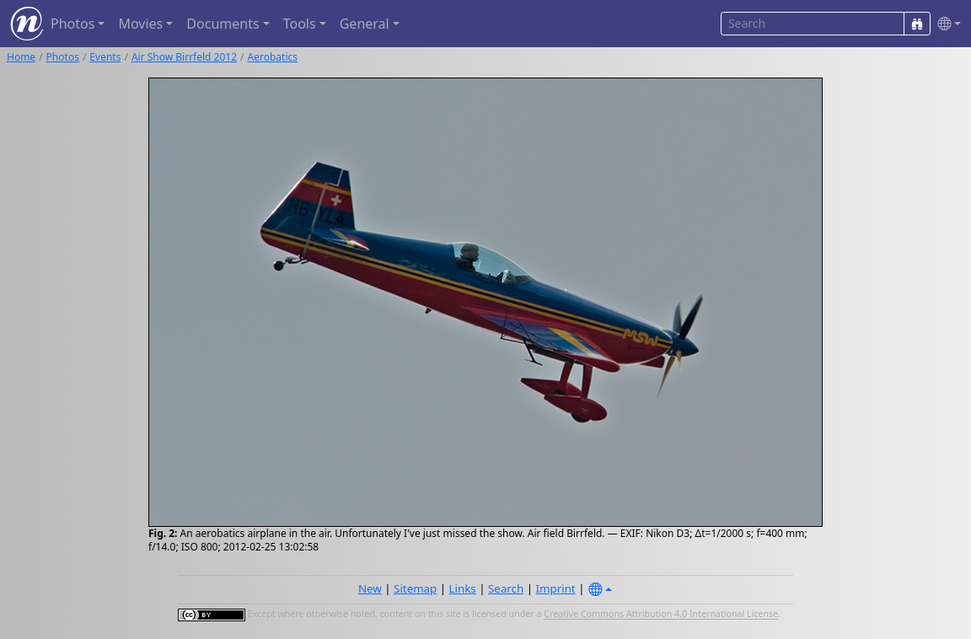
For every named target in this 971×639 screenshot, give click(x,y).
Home (21, 57)
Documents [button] (222, 23)
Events (105, 57)
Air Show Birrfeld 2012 (184, 57)
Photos (62, 57)
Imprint (556, 588)
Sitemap (415, 588)
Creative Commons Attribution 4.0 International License (661, 614)
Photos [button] (72, 23)
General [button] (364, 23)
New (370, 588)
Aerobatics (273, 57)
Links (462, 588)
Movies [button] (140, 23)
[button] (946, 24)
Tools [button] (299, 23)
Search (505, 588)
